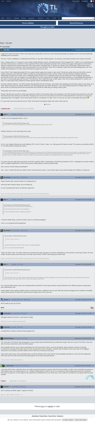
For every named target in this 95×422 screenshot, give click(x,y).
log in (43, 407)
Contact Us (60, 416)
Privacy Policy (43, 416)
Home (2, 18)
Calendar (16, 18)
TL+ (59, 18)
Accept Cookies (68, 420)
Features (41, 18)
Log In (2, 1)
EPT (53, 18)
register (50, 407)
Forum (9, 18)
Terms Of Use (52, 416)
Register (8, 1)
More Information (81, 420)
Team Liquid (76, 1)
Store (47, 18)
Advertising (35, 416)
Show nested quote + (13, 239)
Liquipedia (85, 1)
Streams (23, 18)
